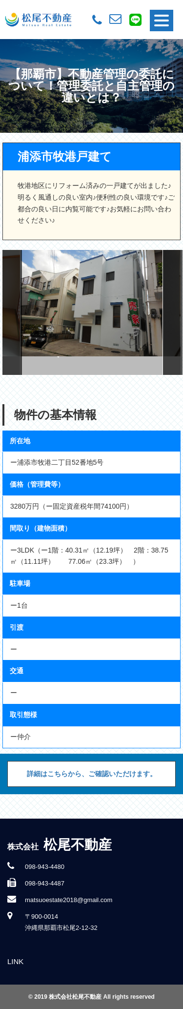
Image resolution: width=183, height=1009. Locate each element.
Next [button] (173, 312)
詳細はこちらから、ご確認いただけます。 (92, 774)
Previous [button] (12, 312)
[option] (91, 312)
